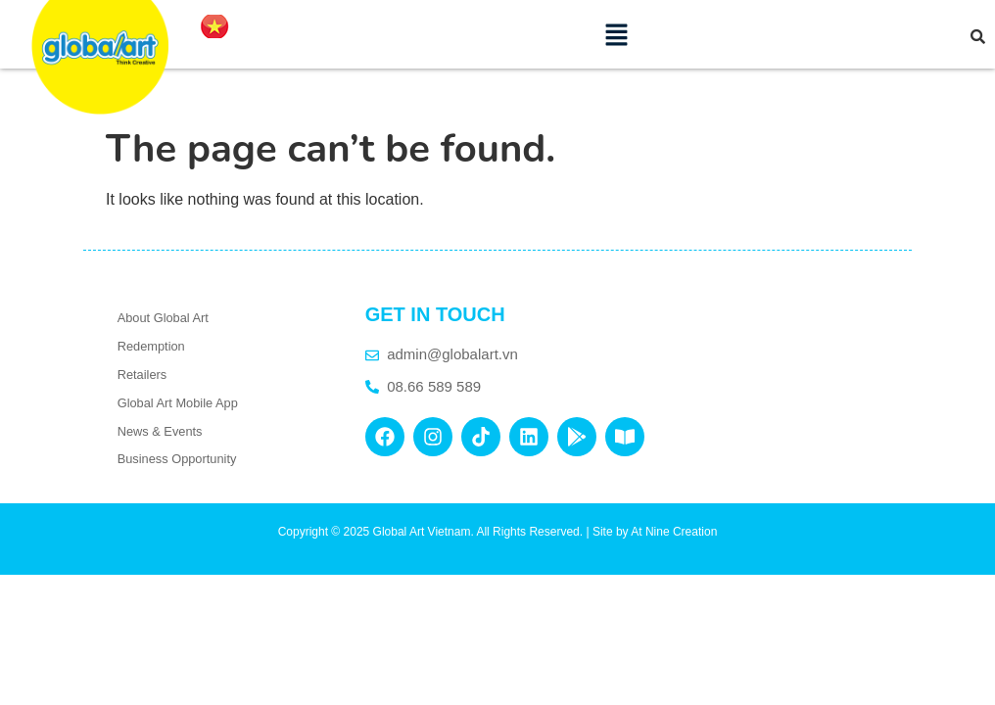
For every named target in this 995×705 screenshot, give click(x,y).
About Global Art (163, 317)
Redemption (151, 346)
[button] (617, 34)
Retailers (142, 374)
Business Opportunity (177, 458)
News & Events (160, 431)
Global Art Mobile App (178, 403)
